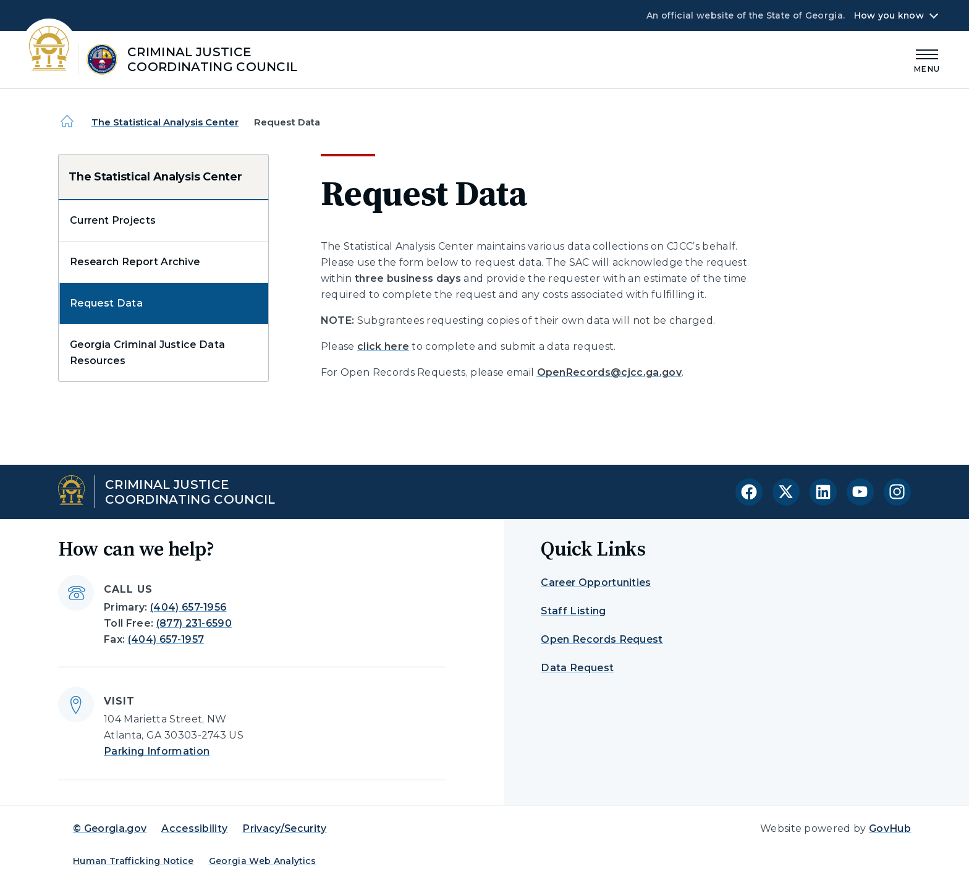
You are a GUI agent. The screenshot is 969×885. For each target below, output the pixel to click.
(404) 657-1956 (188, 607)
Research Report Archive (135, 262)
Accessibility (194, 828)
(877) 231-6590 (194, 623)
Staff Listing (573, 611)
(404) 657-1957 (166, 639)
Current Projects (113, 220)
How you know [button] (889, 15)
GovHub (890, 828)
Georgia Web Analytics (262, 860)
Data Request (577, 668)
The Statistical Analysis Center (165, 122)
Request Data (106, 303)
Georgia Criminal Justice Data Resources (147, 352)
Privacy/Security (284, 828)
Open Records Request (601, 639)
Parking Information (156, 751)
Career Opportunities (596, 582)
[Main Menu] (927, 59)
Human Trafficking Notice (133, 860)
